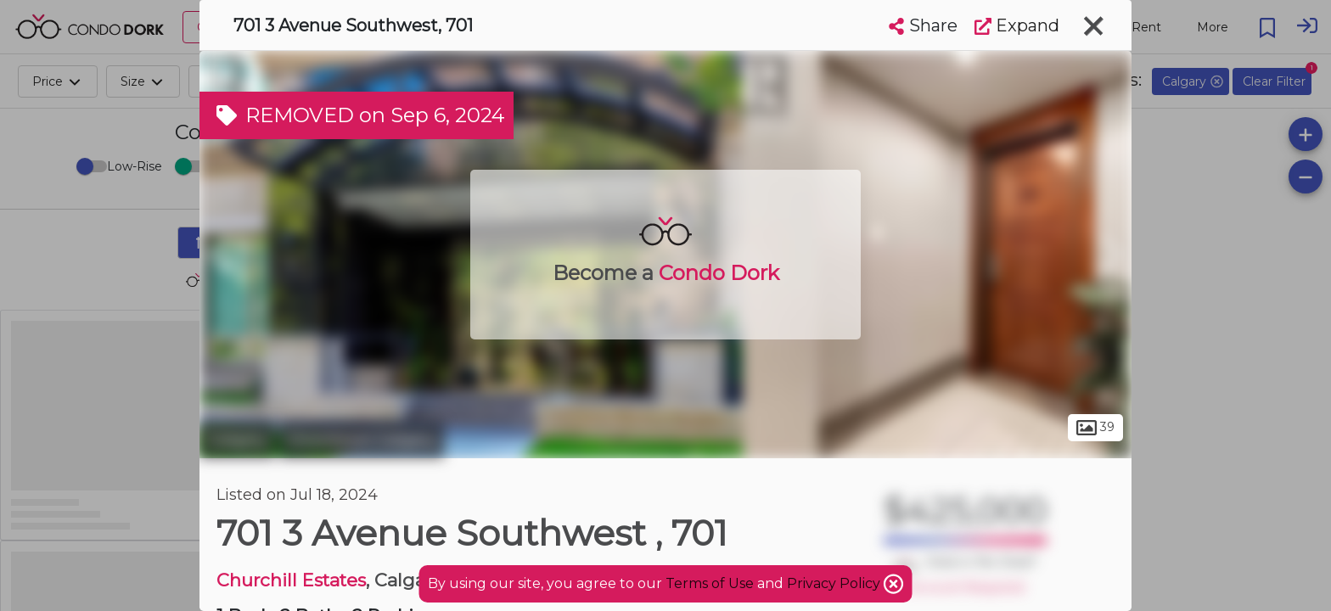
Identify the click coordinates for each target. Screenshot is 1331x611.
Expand (1016, 25)
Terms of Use (710, 583)
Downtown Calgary (361, 439)
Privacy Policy (835, 583)
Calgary (237, 439)
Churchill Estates (291, 580)
